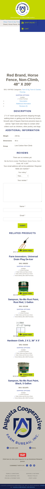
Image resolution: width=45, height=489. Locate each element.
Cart (25, 29)
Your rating (22, 172)
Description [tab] (23, 101)
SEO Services (31, 487)
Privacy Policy (33, 475)
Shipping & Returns (32, 473)
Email (22, 215)
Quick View (26, 250)
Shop (5, 22)
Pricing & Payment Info (12, 478)
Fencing (19, 22)
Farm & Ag (11, 22)
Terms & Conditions (12, 473)
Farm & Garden (35, 89)
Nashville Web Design (19, 487)
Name (22, 206)
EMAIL (34, 448)
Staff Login (33, 478)
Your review (22, 180)
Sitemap (42, 485)
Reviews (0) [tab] (23, 106)
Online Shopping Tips (12, 475)
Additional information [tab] (23, 103)
